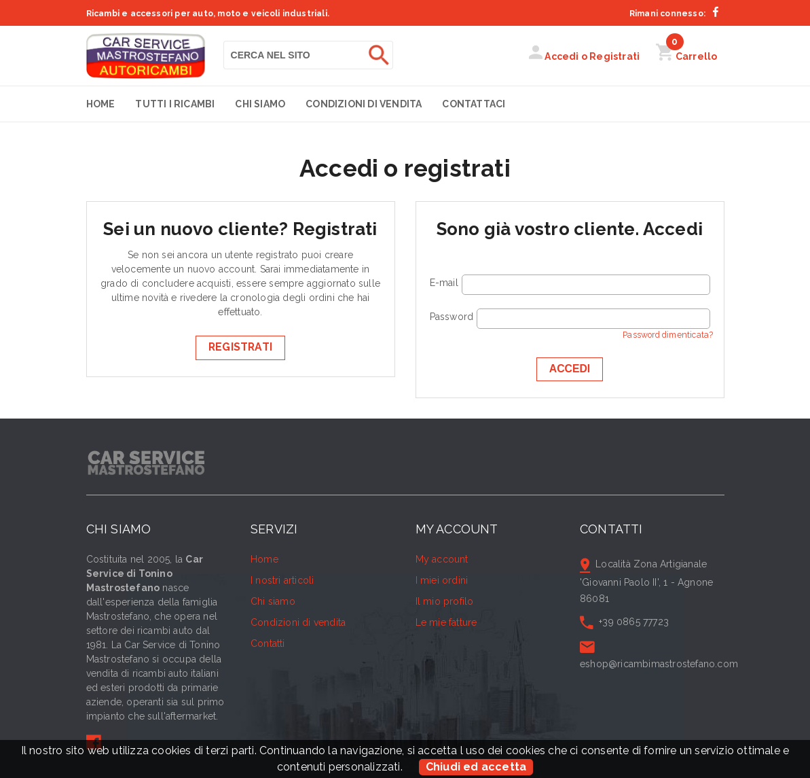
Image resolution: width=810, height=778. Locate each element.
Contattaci (473, 104)
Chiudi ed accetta (476, 766)
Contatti (268, 643)
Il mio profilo (445, 601)
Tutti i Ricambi (175, 104)
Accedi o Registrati (584, 56)
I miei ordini (442, 580)
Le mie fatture (446, 622)
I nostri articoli (282, 580)
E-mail (444, 282)
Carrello (686, 56)
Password (452, 316)
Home (100, 104)
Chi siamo (260, 104)
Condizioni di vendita (364, 104)
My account (442, 559)
